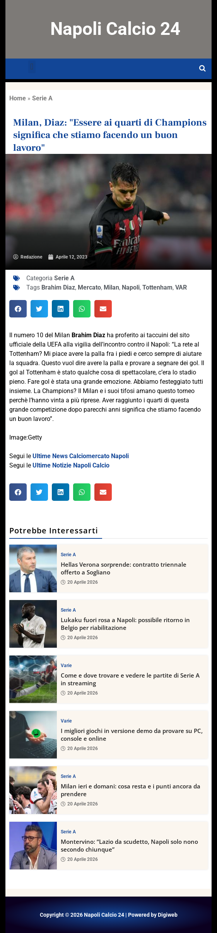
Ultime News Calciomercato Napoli (80, 456)
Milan (111, 287)
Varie (66, 665)
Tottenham (157, 287)
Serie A (42, 98)
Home (17, 98)
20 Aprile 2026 (79, 582)
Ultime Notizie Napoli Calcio (70, 465)
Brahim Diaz (58, 287)
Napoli (131, 287)
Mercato (89, 287)
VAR (181, 287)
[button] (32, 66)
